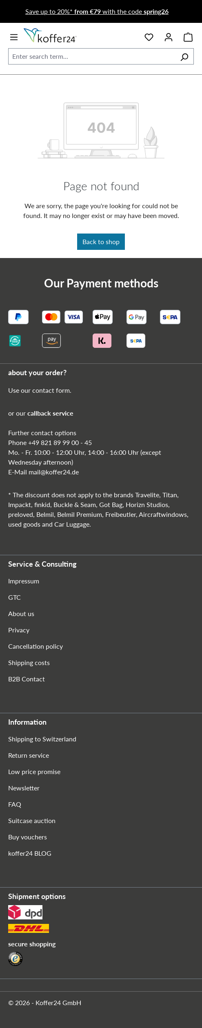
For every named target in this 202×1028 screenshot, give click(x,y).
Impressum (23, 581)
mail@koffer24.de (54, 472)
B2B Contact (26, 679)
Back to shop (101, 241)
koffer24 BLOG (29, 853)
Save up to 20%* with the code (97, 11)
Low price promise (34, 771)
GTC (14, 597)
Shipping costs (29, 662)
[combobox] (91, 56)
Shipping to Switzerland (42, 739)
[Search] (184, 56)
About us (21, 613)
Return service (28, 755)
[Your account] (168, 35)
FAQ (14, 804)
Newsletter (24, 788)
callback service (50, 413)
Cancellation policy (35, 646)
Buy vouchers (27, 837)
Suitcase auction (31, 820)
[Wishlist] (149, 35)
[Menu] (14, 35)
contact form (51, 390)
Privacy (18, 630)
